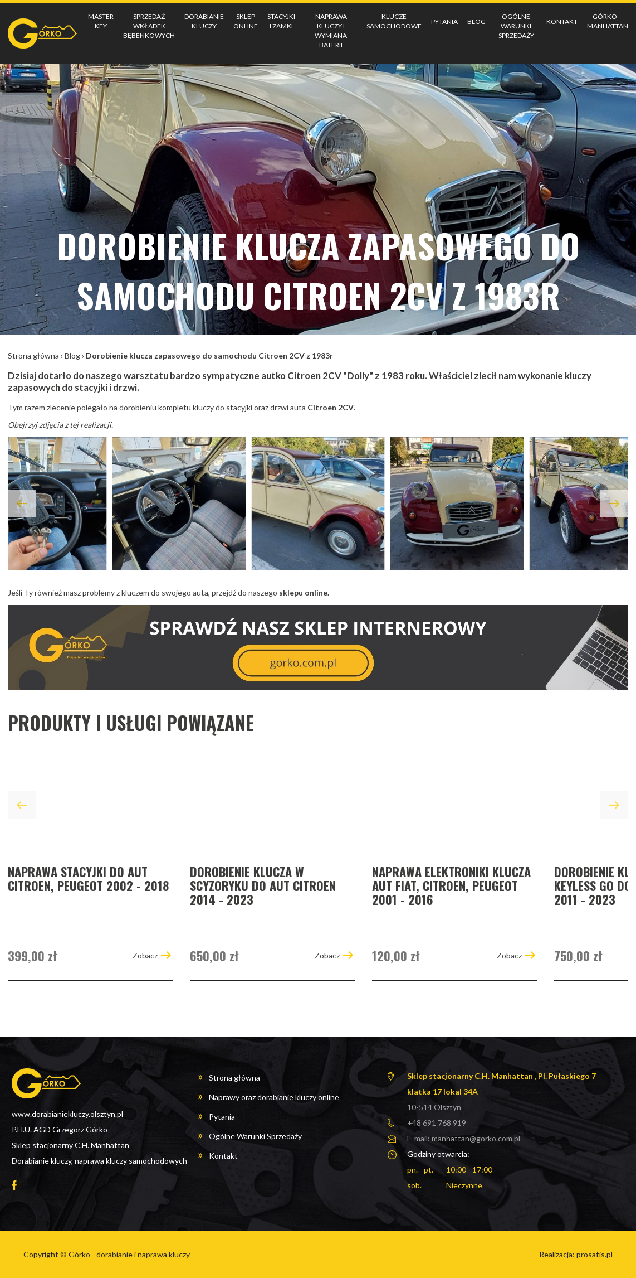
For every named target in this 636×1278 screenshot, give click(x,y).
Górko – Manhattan (607, 21)
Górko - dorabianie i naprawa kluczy (129, 1254)
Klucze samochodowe (394, 21)
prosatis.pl (594, 1254)
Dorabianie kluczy (204, 21)
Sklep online (245, 21)
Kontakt (562, 21)
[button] (22, 503)
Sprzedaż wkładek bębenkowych (149, 26)
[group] (90, 866)
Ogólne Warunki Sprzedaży (516, 26)
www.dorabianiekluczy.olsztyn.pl (67, 1114)
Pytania (444, 21)
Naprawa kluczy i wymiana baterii (331, 30)
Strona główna (33, 355)
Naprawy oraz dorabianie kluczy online (274, 1097)
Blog (476, 21)
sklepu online (303, 592)
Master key (101, 21)
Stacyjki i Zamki (281, 21)
